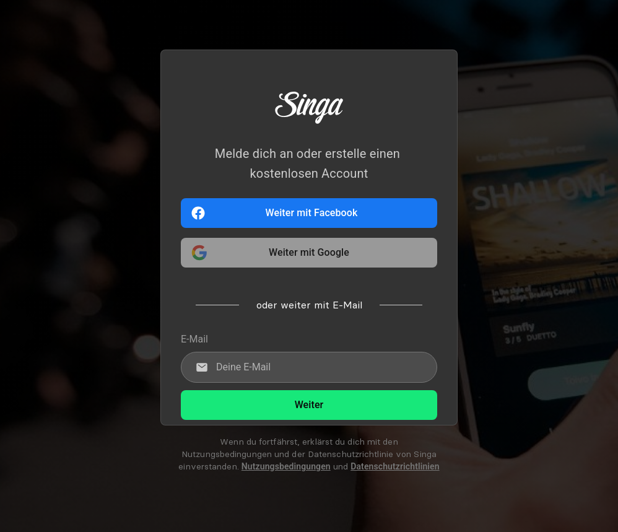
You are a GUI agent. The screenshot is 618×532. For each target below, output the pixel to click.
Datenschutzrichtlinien (394, 466)
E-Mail (194, 339)
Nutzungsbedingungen (286, 466)
